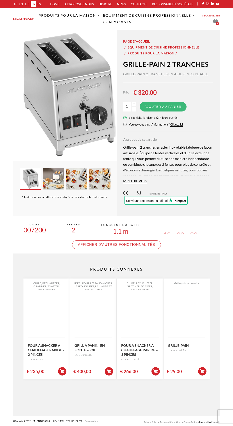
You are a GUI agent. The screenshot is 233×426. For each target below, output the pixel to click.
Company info (91, 421)
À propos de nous (79, 4)
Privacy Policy (151, 422)
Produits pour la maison (67, 15)
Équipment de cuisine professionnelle (147, 15)
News (121, 4)
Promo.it (215, 422)
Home (54, 4)
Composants (117, 22)
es (39, 4)
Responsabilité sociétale (172, 4)
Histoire (105, 4)
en (21, 4)
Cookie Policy (190, 422)
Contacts (139, 4)
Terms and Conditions (170, 422)
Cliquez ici (176, 124)
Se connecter (211, 15)
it (15, 4)
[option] (65, 95)
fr (33, 4)
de (27, 4)
